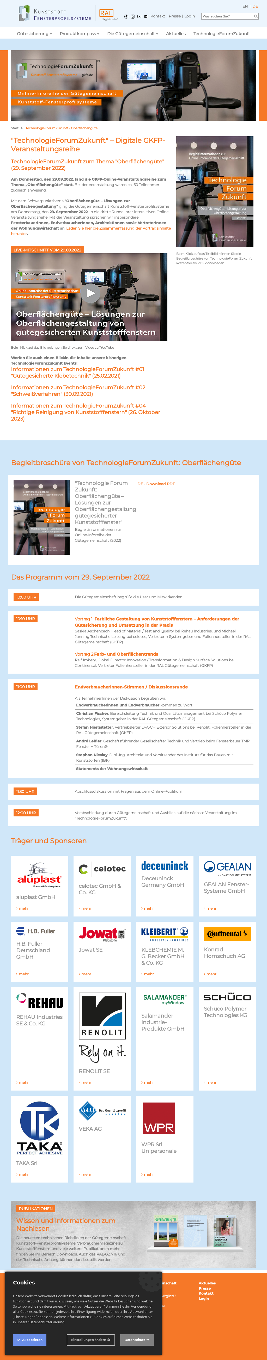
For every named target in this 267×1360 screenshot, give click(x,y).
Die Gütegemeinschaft (131, 33)
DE (255, 6)
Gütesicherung (32, 33)
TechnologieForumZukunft (221, 33)
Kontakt (157, 16)
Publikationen (148, 1301)
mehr (24, 908)
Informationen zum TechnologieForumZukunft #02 (78, 387)
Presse (175, 16)
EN (245, 6)
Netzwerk (144, 1311)
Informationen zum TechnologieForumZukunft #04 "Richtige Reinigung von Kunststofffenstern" (78, 409)
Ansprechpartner (150, 1306)
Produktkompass (78, 33)
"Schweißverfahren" (36, 394)
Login (189, 16)
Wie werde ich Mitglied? (156, 1296)
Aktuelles (176, 33)
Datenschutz (135, 1340)
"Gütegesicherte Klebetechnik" (51, 376)
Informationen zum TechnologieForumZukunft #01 (77, 369)
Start (15, 128)
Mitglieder (144, 1291)
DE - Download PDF (156, 484)
